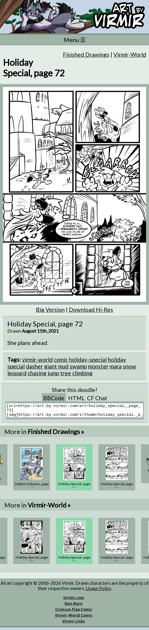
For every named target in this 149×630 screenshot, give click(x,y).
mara (116, 366)
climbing (82, 373)
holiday (117, 359)
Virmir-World (129, 54)
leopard (16, 373)
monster (98, 366)
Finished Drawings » (56, 434)
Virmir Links (73, 623)
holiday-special (88, 359)
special (16, 366)
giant (50, 366)
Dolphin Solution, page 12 (31, 488)
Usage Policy (98, 591)
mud (63, 366)
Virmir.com (73, 600)
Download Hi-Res (91, 309)
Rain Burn (74, 606)
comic (61, 359)
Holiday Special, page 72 (74, 488)
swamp (78, 366)
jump (53, 373)
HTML (76, 398)
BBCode (53, 398)
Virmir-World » (49, 508)
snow (129, 366)
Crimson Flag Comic (73, 612)
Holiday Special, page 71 (117, 488)
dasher (34, 366)
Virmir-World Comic (74, 618)
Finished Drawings (86, 54)
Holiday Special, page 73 (32, 562)
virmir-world (37, 359)
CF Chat (97, 398)
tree (65, 373)
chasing (37, 373)
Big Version (50, 309)
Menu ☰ (75, 39)
